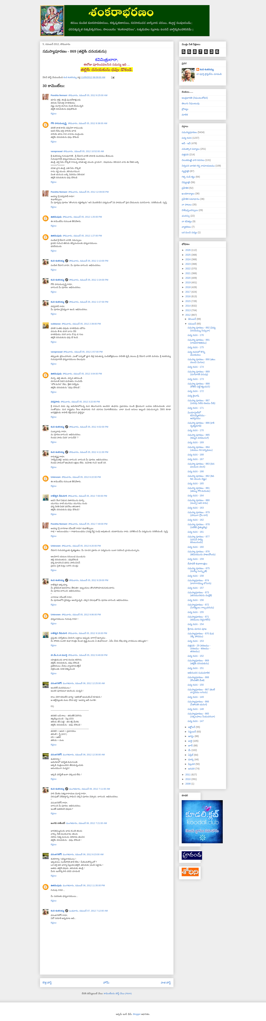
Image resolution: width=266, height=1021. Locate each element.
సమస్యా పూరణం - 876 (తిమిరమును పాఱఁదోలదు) (201, 553)
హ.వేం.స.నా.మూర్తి (59, 655)
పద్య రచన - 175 (196, 347)
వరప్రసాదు (55, 401)
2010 (188, 779)
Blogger (137, 1014)
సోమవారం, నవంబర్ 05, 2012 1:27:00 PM (82, 235)
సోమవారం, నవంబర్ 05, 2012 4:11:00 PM (88, 452)
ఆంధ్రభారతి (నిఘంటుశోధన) (195, 97)
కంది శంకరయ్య (57, 261)
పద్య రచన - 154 (196, 624)
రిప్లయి (53, 113)
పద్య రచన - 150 (196, 684)
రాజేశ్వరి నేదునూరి (59, 496)
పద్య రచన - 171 (196, 408)
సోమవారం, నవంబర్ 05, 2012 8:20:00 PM (81, 546)
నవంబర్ (192, 323)
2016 (188, 296)
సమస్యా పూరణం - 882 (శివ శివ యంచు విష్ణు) (201, 477)
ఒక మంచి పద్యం (189, 232)
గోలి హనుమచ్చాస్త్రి (59, 123)
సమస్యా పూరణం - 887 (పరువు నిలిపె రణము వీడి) (201, 402)
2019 (188, 282)
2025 (188, 254)
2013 (188, 310)
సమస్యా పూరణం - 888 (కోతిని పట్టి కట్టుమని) (199, 385)
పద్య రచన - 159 (196, 559)
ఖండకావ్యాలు (188, 193)
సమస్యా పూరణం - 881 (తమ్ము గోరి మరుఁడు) (199, 489)
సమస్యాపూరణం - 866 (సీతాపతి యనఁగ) (198, 703)
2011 (188, 774)
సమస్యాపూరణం (189, 132)
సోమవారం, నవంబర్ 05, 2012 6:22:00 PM (81, 477)
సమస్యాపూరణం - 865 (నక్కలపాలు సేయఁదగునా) (201, 715)
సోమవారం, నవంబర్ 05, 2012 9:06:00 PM (81, 614)
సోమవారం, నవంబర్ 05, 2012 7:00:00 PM (87, 496)
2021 (188, 273)
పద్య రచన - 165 (196, 483)
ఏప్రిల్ (191, 754)
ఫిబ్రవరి (191, 764)
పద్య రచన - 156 (196, 600)
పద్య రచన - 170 (196, 430)
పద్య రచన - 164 (196, 495)
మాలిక (185, 114)
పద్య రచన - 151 (196, 668)
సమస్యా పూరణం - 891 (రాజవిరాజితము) (199, 341)
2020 (188, 278)
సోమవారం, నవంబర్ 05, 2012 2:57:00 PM (83, 352)
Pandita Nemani (59, 95)
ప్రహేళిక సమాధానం (191, 199)
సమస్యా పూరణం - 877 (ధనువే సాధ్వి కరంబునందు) (199, 539)
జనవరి (191, 768)
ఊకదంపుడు (56, 217)
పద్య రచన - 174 (196, 366)
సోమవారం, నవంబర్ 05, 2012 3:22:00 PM (80, 401)
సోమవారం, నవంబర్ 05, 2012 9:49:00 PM (87, 655)
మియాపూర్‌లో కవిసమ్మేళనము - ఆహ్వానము (197, 415)
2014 (188, 305)
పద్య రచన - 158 (196, 575)
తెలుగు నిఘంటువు (191, 103)
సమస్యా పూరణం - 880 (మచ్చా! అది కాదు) (199, 501)
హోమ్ (106, 982)
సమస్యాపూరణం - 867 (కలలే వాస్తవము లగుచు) (201, 691)
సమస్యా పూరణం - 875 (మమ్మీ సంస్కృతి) (199, 570)
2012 (188, 315)
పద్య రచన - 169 (196, 442)
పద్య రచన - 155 (196, 612)
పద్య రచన (187, 137)
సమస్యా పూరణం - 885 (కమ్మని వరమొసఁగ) (199, 436)
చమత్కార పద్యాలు (191, 149)
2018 (188, 287)
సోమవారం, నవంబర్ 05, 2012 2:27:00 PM (88, 302)
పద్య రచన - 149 (196, 697)
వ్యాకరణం (186, 226)
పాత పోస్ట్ (166, 982)
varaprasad (56, 151)
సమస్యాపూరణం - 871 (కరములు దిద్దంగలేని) (199, 618)
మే (189, 750)
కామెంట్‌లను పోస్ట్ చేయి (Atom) (118, 993)
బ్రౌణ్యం (185, 109)
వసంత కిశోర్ (56, 683)
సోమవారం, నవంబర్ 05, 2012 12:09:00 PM (88, 192)
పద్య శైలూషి (193, 395)
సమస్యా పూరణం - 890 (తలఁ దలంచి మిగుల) (201, 361)
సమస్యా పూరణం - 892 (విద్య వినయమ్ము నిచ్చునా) (201, 329)
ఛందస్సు (186, 215)
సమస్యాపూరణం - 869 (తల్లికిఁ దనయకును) (198, 662)
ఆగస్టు (191, 736)
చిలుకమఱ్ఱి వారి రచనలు (193, 160)
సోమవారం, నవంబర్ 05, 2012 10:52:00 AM (83, 151)
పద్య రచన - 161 (196, 531)
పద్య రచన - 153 (196, 641)
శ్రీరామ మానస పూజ (197, 629)
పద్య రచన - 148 (196, 709)
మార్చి (191, 759)
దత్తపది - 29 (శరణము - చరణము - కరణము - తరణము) (199, 648)
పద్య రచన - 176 (196, 335)
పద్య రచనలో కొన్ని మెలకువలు (196, 353)
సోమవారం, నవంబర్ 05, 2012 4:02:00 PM (88, 427)
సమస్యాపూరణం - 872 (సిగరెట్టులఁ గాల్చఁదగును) (201, 606)
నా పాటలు (187, 204)
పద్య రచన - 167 (196, 459)
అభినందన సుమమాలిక (199, 672)
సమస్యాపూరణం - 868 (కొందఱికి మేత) (198, 679)
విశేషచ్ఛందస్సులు (190, 210)
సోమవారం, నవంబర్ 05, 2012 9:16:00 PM (87, 633)
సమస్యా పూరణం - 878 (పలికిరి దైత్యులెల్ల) (199, 526)
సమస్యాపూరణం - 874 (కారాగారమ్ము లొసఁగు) (199, 582)
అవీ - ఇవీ (186, 143)
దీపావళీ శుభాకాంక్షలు (197, 563)
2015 (188, 301)
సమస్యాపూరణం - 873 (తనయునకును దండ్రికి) (200, 594)
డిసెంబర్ (192, 319)
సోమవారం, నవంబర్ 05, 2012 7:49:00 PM (88, 524)
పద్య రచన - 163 (196, 507)
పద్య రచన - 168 (196, 454)
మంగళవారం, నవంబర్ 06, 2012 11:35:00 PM (84, 885)
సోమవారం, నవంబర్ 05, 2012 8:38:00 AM (87, 123)
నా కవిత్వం (187, 221)
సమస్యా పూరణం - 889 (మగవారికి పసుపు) (199, 373)
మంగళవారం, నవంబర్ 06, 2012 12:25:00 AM (84, 683)
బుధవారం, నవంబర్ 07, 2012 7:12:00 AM (88, 910)
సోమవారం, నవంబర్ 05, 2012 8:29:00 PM (88, 580)
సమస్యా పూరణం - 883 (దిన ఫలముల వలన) (201, 465)
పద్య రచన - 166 (196, 471)
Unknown (56, 477)
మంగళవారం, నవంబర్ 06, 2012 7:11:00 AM (89, 789)
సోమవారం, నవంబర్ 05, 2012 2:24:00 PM (88, 280)
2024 (188, 259)
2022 (188, 268)
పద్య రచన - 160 (196, 547)
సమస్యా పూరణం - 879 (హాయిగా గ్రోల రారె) (199, 514)
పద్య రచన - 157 (196, 587)
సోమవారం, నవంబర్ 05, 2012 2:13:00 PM (88, 261)
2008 (188, 783)
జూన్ (190, 745)
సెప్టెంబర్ (192, 731)
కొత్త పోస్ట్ (47, 982)
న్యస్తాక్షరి (185, 171)
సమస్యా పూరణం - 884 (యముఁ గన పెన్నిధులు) (200, 448)
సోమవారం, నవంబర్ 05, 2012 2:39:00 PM (81, 324)
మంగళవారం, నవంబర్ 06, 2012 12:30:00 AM (84, 754)
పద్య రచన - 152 (196, 656)
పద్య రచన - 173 (196, 379)
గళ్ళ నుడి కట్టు (188, 176)
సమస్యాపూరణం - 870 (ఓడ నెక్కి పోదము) (201, 635)
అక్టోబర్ (192, 727)
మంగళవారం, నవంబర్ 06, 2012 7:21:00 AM (86, 823)
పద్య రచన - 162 (196, 519)
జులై (190, 741)
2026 (188, 250)
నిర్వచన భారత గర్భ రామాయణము (198, 165)
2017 (188, 291)
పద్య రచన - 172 (196, 391)
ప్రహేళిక (185, 188)
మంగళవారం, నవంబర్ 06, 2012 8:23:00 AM (83, 854)
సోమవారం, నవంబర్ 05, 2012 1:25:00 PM (82, 217)
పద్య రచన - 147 (196, 721)
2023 (188, 264)
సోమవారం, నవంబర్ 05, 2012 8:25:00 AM (88, 95)
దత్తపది (185, 154)
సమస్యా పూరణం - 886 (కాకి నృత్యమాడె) (201, 424)
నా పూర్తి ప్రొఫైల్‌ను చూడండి (209, 74)
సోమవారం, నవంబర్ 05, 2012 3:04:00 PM (82, 373)
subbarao (56, 324)
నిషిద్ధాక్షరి (186, 182)
